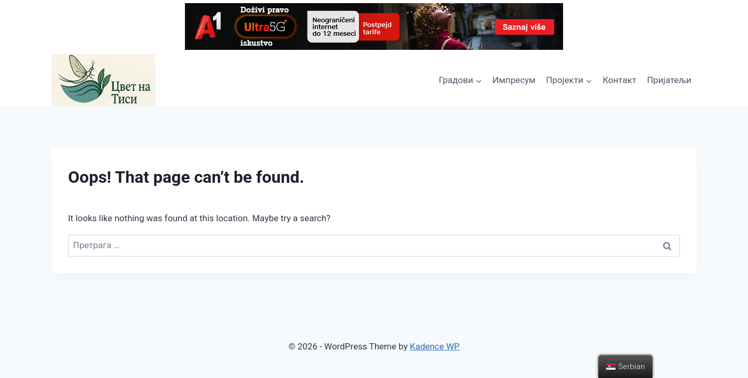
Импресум (514, 80)
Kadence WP (435, 346)
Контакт (619, 80)
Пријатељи (669, 80)
